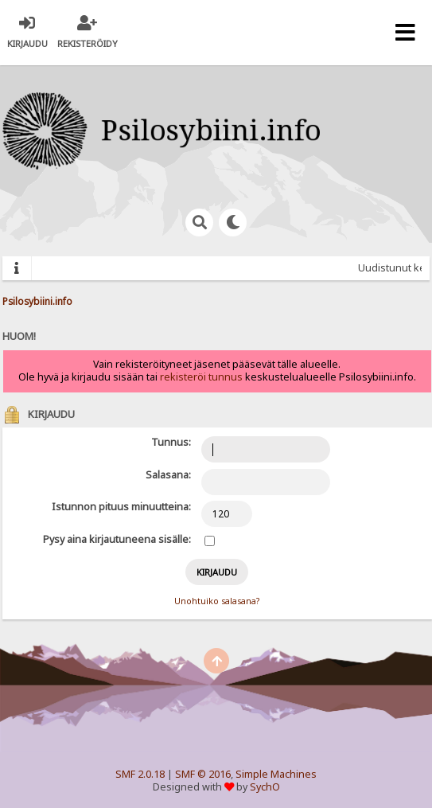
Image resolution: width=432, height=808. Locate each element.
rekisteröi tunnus (201, 377)
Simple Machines (276, 774)
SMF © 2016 (203, 774)
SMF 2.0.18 (140, 774)
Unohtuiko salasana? (216, 601)
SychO (265, 787)
